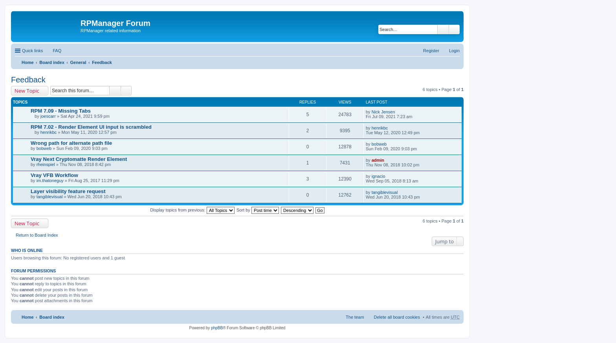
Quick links (32, 50)
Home (28, 62)
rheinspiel (46, 164)
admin (378, 160)
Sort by (257, 210)
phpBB (217, 328)
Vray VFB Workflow (54, 175)
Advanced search (454, 29)
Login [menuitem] (454, 50)
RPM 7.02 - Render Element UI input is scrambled (91, 127)
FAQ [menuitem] (57, 50)
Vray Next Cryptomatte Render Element (79, 159)
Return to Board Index (37, 235)
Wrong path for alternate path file (71, 143)
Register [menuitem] (431, 50)
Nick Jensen (383, 111)
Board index (51, 62)
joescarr (48, 116)
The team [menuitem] (355, 317)
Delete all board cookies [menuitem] (397, 317)
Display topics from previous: (192, 210)
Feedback (102, 62)
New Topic (27, 90)
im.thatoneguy (50, 180)
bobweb (44, 148)
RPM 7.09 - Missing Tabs (61, 111)
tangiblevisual (50, 196)
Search (443, 29)
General (78, 62)
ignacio (378, 176)
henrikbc (48, 132)
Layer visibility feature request (68, 191)
